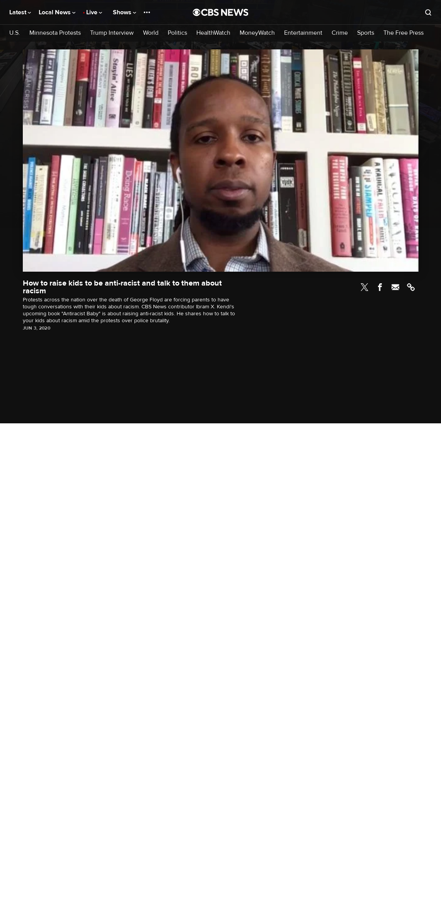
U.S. (14, 33)
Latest (20, 12)
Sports (365, 33)
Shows (124, 12)
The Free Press (403, 33)
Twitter (364, 287)
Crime (340, 33)
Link (411, 287)
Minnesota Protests (55, 33)
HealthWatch (213, 33)
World (150, 33)
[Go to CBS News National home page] (221, 12)
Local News (57, 12)
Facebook (380, 287)
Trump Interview (112, 33)
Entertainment (303, 33)
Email (395, 287)
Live (94, 12)
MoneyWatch (257, 33)
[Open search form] (428, 12)
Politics (177, 33)
